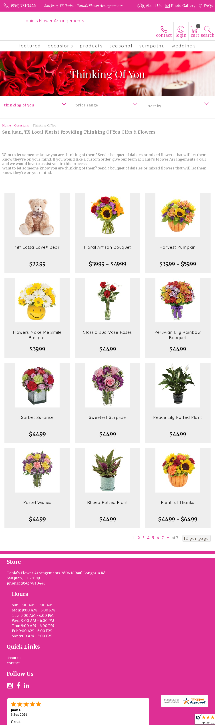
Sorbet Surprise (37, 417)
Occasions (21, 125)
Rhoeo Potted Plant (107, 502)
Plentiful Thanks (177, 502)
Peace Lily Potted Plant (177, 417)
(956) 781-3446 (23, 5)
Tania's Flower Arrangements (54, 20)
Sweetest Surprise (107, 417)
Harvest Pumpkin (178, 247)
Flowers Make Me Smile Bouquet (37, 335)
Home (6, 125)
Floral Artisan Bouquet (107, 247)
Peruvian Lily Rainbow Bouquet (178, 335)
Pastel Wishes (37, 502)
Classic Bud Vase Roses (107, 332)
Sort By (154, 106)
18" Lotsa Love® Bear (37, 247)
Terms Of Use (145, 716)
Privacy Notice (172, 716)
